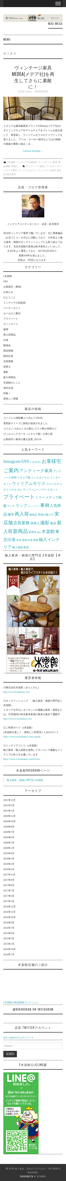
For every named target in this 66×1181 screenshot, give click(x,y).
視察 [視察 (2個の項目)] (35, 539)
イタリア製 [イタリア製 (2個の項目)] (23, 477)
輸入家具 (11, 174)
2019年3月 (8, 864)
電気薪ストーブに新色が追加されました (25, 423)
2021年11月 (9, 800)
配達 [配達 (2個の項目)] (26, 547)
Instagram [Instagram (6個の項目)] (12, 461)
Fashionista (26, 1176)
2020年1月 (8, 848)
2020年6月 (8, 837)
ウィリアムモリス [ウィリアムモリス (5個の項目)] (29, 483)
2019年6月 (8, 853)
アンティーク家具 (35, 166)
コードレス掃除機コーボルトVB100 (22, 418)
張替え (14, 166)
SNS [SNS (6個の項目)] (25, 461)
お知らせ (8, 292)
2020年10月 (9, 821)
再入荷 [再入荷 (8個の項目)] (22, 514)
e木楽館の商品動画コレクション (21, 1002)
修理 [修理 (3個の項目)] (11, 514)
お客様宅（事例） (13, 286)
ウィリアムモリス (27, 170)
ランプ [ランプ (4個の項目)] (21, 506)
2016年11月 (9, 912)
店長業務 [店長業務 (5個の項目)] (21, 523)
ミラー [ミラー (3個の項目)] (40, 497)
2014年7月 (8, 954)
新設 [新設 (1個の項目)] (39, 532)
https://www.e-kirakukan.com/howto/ (21, 759)
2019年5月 (8, 858)
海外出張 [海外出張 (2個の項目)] (27, 539)
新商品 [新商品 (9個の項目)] (20, 531)
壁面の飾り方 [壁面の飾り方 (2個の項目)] (46, 514)
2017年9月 (8, 880)
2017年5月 (8, 901)
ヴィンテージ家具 (46, 170)
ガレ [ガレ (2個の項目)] (19, 489)
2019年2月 (8, 869)
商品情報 (8, 350)
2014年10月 (9, 949)
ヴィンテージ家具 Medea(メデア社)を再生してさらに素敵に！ (33, 77)
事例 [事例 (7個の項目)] (44, 505)
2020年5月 (8, 842)
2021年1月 (8, 810)
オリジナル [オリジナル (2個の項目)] (10, 489)
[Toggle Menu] (58, 3)
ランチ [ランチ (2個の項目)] (11, 505)
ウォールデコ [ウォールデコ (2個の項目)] (54, 483)
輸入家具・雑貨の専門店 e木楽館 (25, 780)
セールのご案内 (12, 313)
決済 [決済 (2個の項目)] (18, 539)
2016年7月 (8, 928)
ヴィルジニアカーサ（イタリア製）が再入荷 (28, 434)
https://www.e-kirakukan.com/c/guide (21, 736)
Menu (6, 39)
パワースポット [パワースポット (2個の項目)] (48, 489)
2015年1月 (8, 944)
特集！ (7, 393)
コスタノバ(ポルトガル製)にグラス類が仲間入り (30, 428)
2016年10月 (9, 917)
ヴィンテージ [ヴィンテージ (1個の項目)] (33, 506)
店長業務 (8, 361)
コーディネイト (12, 308)
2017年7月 (8, 890)
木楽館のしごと (12, 382)
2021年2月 (8, 805)
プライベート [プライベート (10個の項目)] (19, 497)
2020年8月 (8, 826)
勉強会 (7, 345)
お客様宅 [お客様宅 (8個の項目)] (51, 461)
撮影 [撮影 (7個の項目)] (44, 522)
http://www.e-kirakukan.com (17, 718)
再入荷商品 (9, 334)
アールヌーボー (54, 166)
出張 (5, 340)
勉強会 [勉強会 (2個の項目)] (33, 514)
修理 (55, 162)
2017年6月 (8, 896)
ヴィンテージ (45, 162)
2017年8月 (8, 885)
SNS (5, 281)
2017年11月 (9, 874)
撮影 (5, 372)
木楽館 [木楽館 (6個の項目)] (48, 531)
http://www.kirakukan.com (16, 692)
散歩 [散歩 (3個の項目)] (53, 523)
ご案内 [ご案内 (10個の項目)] (11, 470)
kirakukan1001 (41, 91)
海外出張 (8, 388)
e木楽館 (11, 162)
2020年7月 (8, 832)
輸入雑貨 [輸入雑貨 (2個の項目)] (17, 547)
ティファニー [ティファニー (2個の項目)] (31, 489)
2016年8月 (8, 922)
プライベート (10, 318)
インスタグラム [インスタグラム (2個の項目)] (40, 477)
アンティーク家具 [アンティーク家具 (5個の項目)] (36, 471)
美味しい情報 (10, 398)
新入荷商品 (9, 377)
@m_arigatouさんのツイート (18, 1037)
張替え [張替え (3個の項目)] (35, 523)
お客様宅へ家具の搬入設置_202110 (22, 439)
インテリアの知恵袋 (26, 162)
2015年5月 (8, 938)
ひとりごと (9, 297)
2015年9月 (8, 933)
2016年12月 (9, 906)
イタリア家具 (10, 170)
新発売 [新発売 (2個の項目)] (32, 532)
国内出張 (8, 356)
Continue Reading (33, 151)
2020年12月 (9, 816)
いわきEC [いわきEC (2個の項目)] (35, 461)
